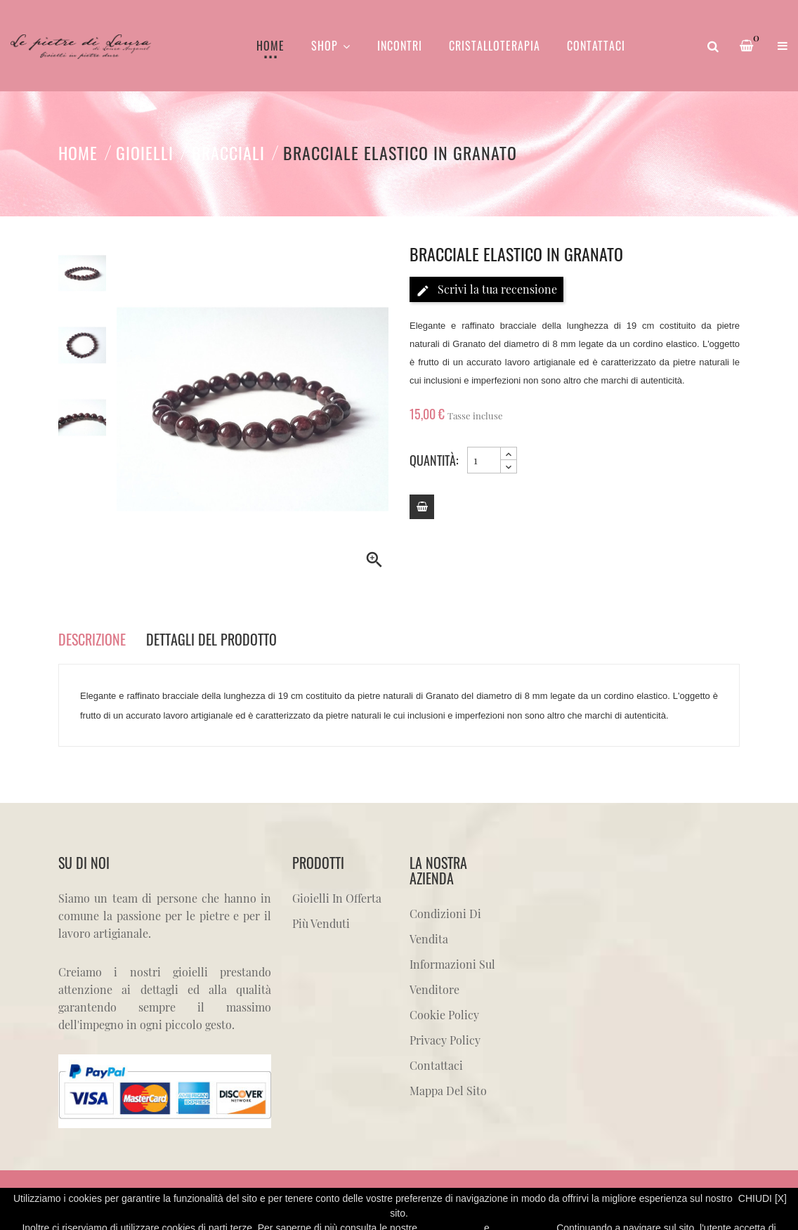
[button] (782, 45)
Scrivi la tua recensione (486, 290)
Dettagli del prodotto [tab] (211, 639)
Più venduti (321, 923)
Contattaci (436, 1065)
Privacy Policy (445, 1040)
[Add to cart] (422, 507)
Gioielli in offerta (336, 898)
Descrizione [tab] (92, 639)
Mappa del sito (448, 1090)
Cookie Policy (444, 1014)
